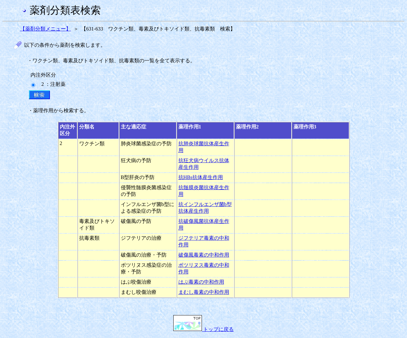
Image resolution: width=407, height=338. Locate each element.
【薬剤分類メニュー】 (45, 28)
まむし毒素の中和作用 (203, 292)
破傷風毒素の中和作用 (203, 255)
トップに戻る (203, 329)
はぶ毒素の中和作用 (201, 282)
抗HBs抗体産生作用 (200, 177)
